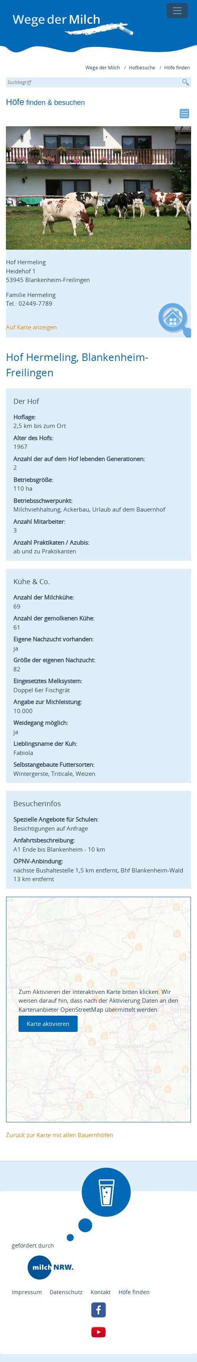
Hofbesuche (142, 67)
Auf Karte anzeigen (31, 327)
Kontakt (101, 1292)
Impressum (27, 1292)
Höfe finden (177, 67)
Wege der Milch (102, 67)
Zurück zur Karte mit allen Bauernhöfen (59, 1135)
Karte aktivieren (48, 1024)
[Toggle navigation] (177, 10)
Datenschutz (66, 1292)
